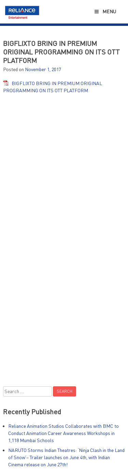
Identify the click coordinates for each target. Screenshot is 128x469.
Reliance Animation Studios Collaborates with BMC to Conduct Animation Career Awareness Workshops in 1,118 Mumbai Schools (63, 433)
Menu (104, 11)
